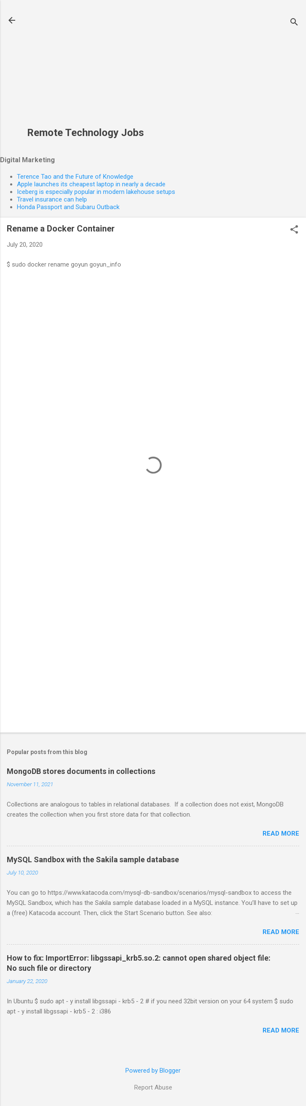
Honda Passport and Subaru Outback (68, 207)
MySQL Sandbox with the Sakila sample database (93, 859)
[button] (294, 230)
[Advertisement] (85, 68)
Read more (281, 833)
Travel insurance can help (52, 199)
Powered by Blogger (153, 1070)
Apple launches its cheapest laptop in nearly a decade (91, 184)
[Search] (294, 23)
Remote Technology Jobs (85, 133)
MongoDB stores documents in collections (81, 771)
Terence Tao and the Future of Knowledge (75, 176)
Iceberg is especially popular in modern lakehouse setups (96, 192)
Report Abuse (153, 1087)
